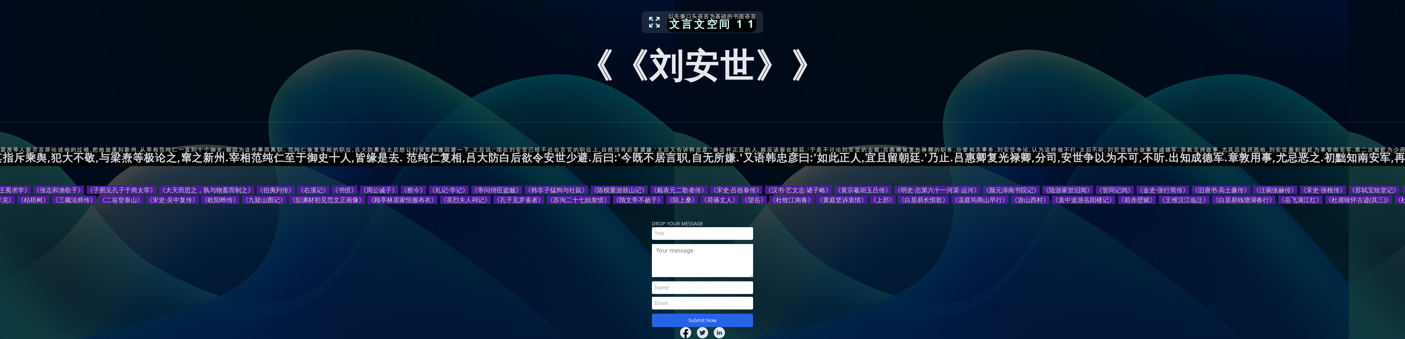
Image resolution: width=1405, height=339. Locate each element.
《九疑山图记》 (264, 200)
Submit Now (702, 320)
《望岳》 (754, 200)
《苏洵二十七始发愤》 (578, 200)
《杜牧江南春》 (792, 200)
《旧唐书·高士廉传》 (1221, 190)
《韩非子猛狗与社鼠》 (556, 190)
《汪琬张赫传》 (1275, 190)
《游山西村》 (1030, 200)
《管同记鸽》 (1115, 190)
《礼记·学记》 (449, 190)
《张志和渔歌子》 (58, 190)
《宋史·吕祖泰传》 (736, 190)
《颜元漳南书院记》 (1011, 190)
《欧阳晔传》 (220, 200)
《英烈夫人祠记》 (465, 200)
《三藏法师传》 (74, 200)
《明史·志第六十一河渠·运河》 (937, 190)
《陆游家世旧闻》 (1068, 190)
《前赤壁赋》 (1137, 200)
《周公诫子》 (379, 190)
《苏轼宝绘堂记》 (1374, 190)
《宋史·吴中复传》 (172, 200)
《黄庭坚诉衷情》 (842, 200)
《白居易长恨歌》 (923, 200)
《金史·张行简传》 (1163, 190)
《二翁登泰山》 (121, 200)
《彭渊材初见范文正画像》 (327, 200)
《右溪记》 (313, 190)
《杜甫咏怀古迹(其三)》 (1358, 200)
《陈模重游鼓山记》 (619, 190)
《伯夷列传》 (276, 190)
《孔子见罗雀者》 (519, 200)
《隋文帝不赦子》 (638, 200)
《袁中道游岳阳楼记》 (1083, 200)
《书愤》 (344, 190)
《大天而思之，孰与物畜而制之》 (206, 190)
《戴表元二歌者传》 (679, 190)
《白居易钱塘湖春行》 (1243, 200)
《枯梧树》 (33, 200)
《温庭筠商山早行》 (980, 200)
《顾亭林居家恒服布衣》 (402, 200)
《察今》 (413, 190)
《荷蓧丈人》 (720, 200)
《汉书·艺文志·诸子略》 (798, 190)
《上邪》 (882, 200)
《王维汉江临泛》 (1184, 200)
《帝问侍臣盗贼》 (496, 190)
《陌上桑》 (682, 200)
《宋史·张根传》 (1323, 190)
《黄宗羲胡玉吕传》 (863, 190)
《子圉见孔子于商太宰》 (121, 190)
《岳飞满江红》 (1300, 200)
